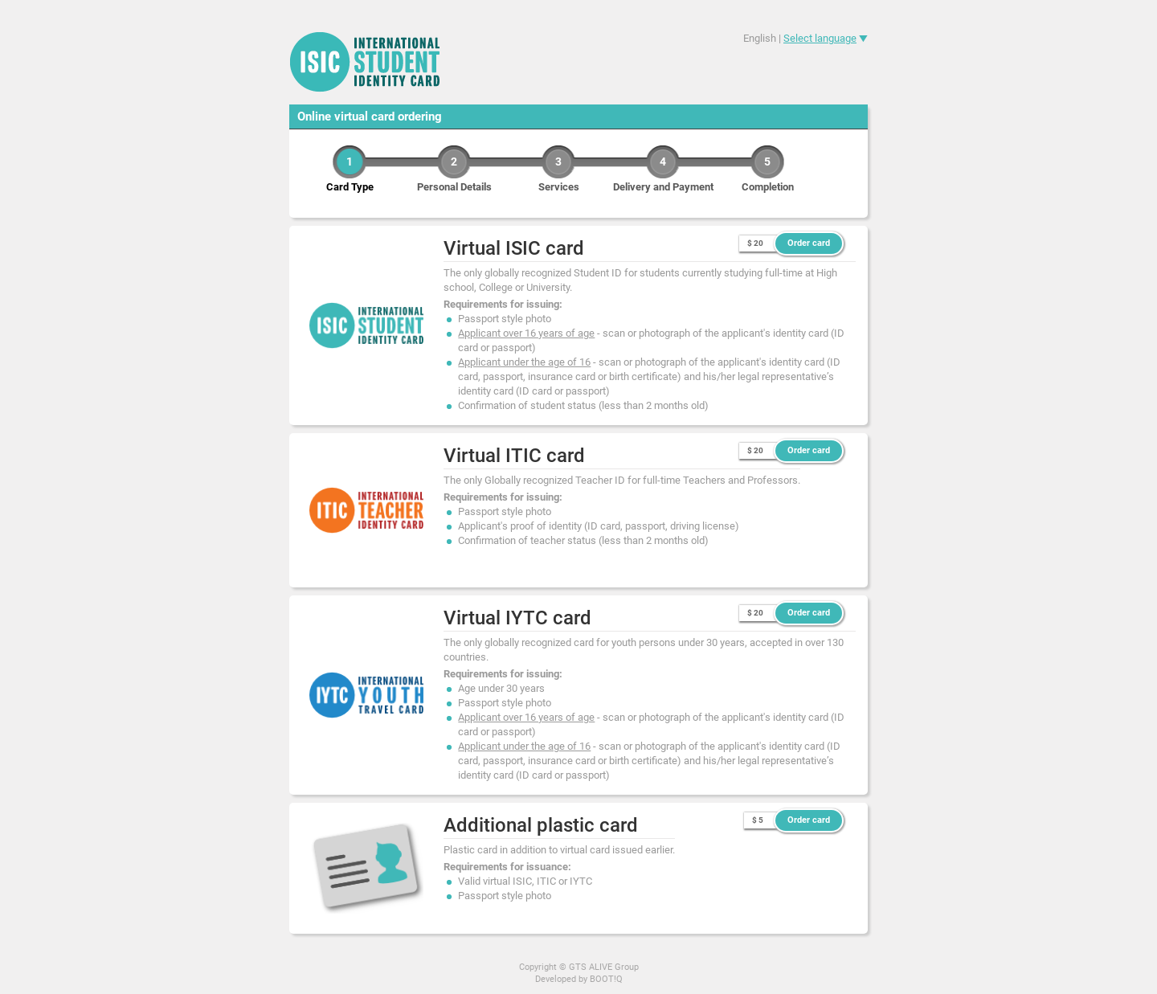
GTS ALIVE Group (604, 967)
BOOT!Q (606, 979)
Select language (820, 38)
